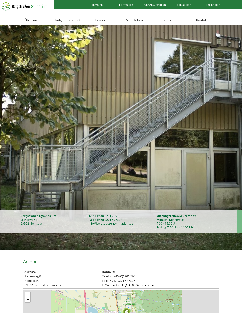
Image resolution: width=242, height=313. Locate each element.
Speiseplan (184, 5)
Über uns (32, 20)
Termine (97, 5)
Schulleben (134, 20)
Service (168, 20)
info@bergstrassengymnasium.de (111, 223)
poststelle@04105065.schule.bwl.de (135, 285)
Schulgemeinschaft (66, 20)
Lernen (100, 20)
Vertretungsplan (155, 5)
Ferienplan (213, 5)
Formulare (126, 5)
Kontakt (202, 20)
